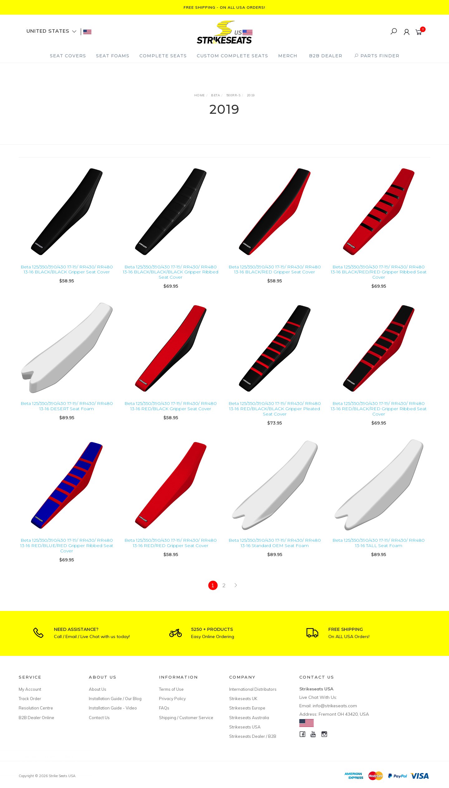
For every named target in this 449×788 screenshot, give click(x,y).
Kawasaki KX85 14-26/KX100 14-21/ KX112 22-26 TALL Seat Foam (57, 762)
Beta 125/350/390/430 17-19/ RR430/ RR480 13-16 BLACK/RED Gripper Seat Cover (275, 269)
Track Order (30, 698)
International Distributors (253, 689)
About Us (97, 689)
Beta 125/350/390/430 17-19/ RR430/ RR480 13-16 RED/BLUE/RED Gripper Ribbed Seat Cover (66, 554)
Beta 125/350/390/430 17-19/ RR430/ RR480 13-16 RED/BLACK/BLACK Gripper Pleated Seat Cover (275, 418)
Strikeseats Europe (247, 707)
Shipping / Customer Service (186, 717)
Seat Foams (112, 56)
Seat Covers (68, 56)
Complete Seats (163, 56)
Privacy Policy (172, 698)
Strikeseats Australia (249, 717)
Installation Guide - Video (113, 707)
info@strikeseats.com (335, 706)
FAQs (164, 707)
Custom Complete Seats (232, 56)
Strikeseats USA (245, 726)
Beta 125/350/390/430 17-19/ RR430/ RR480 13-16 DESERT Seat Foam (67, 415)
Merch (287, 56)
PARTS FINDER (376, 56)
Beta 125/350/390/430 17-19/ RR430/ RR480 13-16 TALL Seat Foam (378, 551)
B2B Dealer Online (36, 717)
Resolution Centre (36, 707)
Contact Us (99, 717)
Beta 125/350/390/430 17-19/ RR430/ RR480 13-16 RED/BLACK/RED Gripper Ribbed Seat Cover (379, 418)
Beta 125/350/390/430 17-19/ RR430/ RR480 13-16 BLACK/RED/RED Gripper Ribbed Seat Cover (379, 272)
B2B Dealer (325, 56)
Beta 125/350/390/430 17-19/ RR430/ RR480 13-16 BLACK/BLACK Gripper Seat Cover (67, 269)
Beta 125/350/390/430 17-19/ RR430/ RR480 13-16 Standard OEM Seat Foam (275, 551)
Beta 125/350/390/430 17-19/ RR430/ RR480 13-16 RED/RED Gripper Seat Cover (170, 551)
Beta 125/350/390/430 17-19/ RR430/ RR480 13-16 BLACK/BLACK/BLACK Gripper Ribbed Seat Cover (170, 272)
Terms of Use (171, 689)
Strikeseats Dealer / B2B (252, 736)
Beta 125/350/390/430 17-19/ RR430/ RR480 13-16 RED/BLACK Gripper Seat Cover (170, 415)
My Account (30, 689)
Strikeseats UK (243, 698)
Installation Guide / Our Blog (115, 698)
